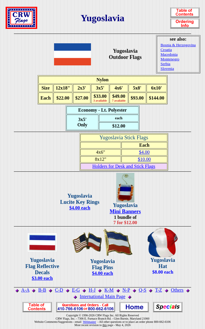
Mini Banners (125, 211)
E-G (76, 289)
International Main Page (103, 296)
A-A (25, 289)
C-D (59, 289)
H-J (92, 289)
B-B (42, 289)
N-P (126, 289)
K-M (108, 289)
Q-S (143, 289)
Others (177, 289)
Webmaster (89, 321)
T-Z (158, 289)
